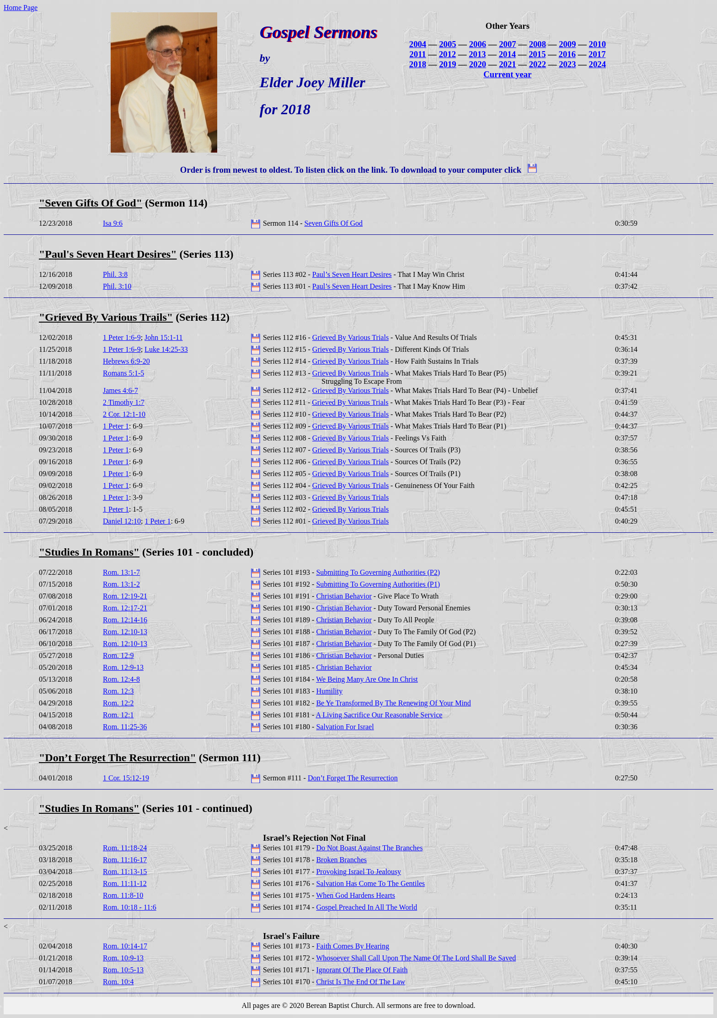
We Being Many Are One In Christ (367, 679)
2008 (537, 44)
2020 (477, 64)
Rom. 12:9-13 (123, 667)
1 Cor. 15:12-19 (126, 778)
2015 (537, 54)
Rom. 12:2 (118, 703)
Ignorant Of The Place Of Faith (361, 970)
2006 (477, 44)
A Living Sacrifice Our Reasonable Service (379, 715)
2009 (567, 44)
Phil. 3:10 (117, 286)
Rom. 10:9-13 (123, 958)
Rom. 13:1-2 (121, 584)
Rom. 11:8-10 (123, 895)
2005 (447, 44)
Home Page (20, 7)
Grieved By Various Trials (350, 337)
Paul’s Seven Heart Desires (352, 274)
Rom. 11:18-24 (125, 848)
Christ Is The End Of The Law (360, 982)
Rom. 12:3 (118, 691)
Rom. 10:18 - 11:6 (129, 907)
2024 (597, 64)
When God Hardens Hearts (355, 895)
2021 (507, 64)
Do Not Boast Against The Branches (369, 848)
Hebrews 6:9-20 (126, 361)
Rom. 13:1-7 (121, 572)
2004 (417, 44)
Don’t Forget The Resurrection (353, 778)
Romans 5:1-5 (123, 373)
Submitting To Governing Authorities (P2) (378, 572)
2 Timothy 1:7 (123, 402)
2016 (567, 54)
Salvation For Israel (345, 727)
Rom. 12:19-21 (125, 596)
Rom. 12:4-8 (121, 679)
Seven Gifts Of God (334, 223)
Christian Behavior (343, 596)
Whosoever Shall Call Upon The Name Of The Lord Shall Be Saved (416, 958)
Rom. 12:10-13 (125, 632)
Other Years (508, 26)
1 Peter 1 (116, 426)
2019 (447, 64)
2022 (537, 64)
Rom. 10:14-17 (125, 946)
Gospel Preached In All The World (366, 907)
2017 (597, 54)
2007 (507, 44)
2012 (447, 54)
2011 (417, 54)
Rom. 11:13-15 (125, 871)
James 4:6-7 (120, 390)
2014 (507, 54)
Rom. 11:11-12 (125, 883)
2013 (477, 54)
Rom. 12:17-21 (125, 608)
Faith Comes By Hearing (352, 946)
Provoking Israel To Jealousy (358, 871)
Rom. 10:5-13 (123, 970)
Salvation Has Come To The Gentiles (370, 883)
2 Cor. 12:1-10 (124, 414)
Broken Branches (341, 860)
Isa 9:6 (113, 223)
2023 (567, 64)
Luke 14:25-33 (166, 349)
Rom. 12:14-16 (125, 620)
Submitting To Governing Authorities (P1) (378, 584)
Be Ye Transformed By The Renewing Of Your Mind (393, 703)
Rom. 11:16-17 (125, 860)
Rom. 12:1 (118, 715)
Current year (507, 74)
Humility (329, 691)
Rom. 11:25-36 (125, 727)
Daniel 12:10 (122, 521)
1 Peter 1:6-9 (122, 337)
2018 (417, 64)
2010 (597, 44)
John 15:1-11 (163, 337)
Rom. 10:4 (118, 982)
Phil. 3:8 (115, 274)
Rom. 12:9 (118, 655)
